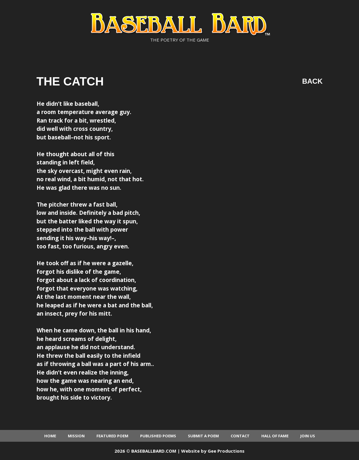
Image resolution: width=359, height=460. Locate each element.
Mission (76, 435)
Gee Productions (226, 451)
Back (312, 81)
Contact (240, 435)
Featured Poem (112, 435)
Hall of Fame (274, 435)
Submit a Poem (203, 435)
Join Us (307, 435)
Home (50, 435)
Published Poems (158, 435)
